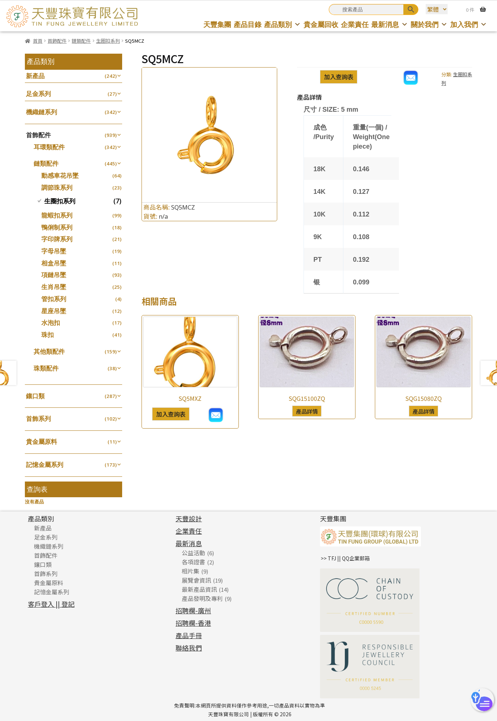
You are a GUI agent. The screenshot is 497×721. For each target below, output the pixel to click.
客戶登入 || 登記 (51, 604)
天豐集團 (217, 24)
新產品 (35, 76)
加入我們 (468, 24)
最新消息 (389, 24)
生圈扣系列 (108, 40)
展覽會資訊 (196, 580)
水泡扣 (50, 322)
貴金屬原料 (41, 441)
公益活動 (193, 552)
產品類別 (282, 24)
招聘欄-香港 (193, 623)
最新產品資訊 (199, 589)
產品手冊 (189, 635)
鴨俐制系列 (56, 227)
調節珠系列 (56, 187)
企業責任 (355, 24)
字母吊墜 (53, 251)
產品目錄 (247, 24)
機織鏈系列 (41, 112)
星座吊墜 (53, 311)
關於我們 (429, 24)
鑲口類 (35, 396)
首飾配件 (57, 40)
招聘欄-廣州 (193, 610)
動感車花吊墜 (60, 175)
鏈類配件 (81, 40)
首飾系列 (38, 418)
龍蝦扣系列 (56, 215)
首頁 (37, 40)
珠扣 (47, 334)
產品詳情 (307, 411)
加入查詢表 (338, 76)
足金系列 (38, 93)
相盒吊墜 (53, 263)
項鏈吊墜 (53, 275)
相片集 (190, 571)
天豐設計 (189, 518)
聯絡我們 (189, 647)
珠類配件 (46, 368)
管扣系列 (53, 299)
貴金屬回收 (321, 24)
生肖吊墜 (53, 287)
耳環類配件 (49, 147)
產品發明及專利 (202, 598)
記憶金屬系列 (44, 464)
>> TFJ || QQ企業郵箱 (345, 558)
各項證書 (193, 561)
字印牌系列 (56, 239)
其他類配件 (49, 351)
